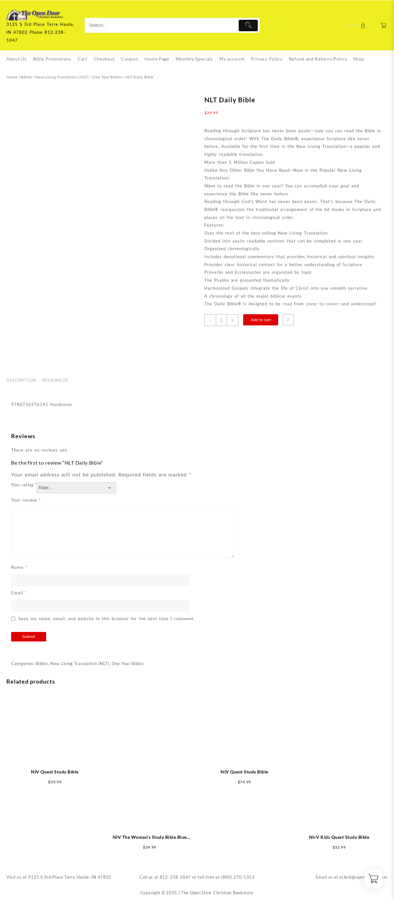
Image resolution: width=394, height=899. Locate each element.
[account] (356, 25)
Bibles (26, 77)
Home (12, 77)
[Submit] (248, 25)
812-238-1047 (175, 877)
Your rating (24, 484)
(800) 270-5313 (238, 877)
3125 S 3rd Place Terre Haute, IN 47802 (69, 877)
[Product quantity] (221, 320)
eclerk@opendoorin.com (363, 877)
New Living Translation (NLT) (62, 77)
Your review (26, 500)
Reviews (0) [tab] (55, 380)
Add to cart (261, 319)
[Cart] (384, 25)
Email (19, 592)
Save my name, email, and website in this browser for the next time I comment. (106, 618)
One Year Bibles (107, 77)
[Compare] (288, 319)
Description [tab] (21, 380)
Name (19, 567)
